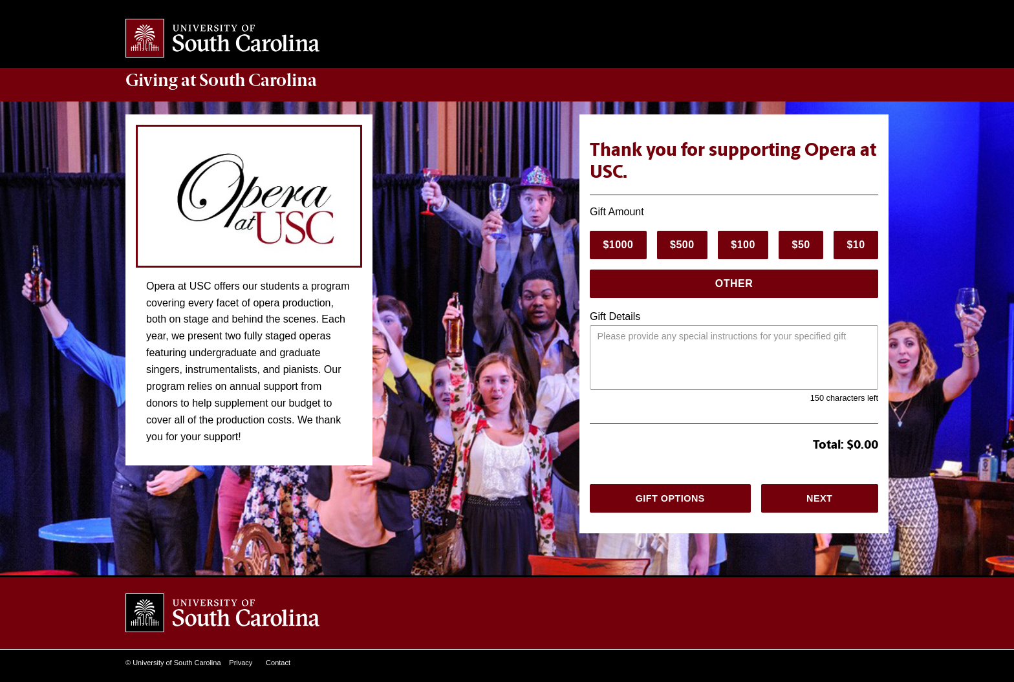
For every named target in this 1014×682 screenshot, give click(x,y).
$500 (682, 244)
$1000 (618, 244)
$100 (743, 244)
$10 (856, 244)
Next (819, 498)
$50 (801, 244)
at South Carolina (221, 80)
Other (734, 283)
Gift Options (670, 498)
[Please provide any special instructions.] (734, 357)
